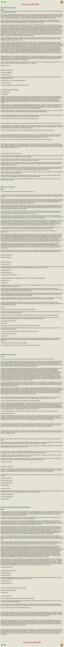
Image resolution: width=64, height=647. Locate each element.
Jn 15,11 (46, 564)
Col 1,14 (52, 247)
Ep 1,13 (39, 218)
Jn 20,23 (45, 11)
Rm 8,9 (7, 35)
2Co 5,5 (31, 212)
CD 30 (24, 370)
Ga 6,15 (30, 216)
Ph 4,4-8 (26, 225)
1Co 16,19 (23, 212)
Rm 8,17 (32, 222)
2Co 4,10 (3, 378)
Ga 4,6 (39, 212)
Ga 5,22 (58, 241)
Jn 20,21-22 (19, 33)
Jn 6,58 (50, 221)
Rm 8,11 (10, 212)
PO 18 (39, 374)
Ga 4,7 (35, 222)
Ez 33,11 (41, 22)
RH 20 (6, 48)
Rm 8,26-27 (59, 221)
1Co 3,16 (19, 212)
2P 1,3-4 (50, 216)
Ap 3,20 (34, 213)
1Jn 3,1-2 (26, 221)
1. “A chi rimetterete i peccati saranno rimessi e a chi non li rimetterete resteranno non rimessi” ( (22, 10)
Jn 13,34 (16, 222)
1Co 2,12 (14, 212)
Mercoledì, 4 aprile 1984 (8, 187)
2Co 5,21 (36, 26)
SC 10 (16, 523)
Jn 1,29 (27, 247)
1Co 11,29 (39, 561)
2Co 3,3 (28, 212)
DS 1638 (38, 527)
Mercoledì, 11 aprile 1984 (8, 354)
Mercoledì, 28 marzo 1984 (8, 7)
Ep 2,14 (17, 27)
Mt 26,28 (39, 524)
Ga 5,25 (32, 191)
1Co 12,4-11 (11, 222)
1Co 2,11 (60, 206)
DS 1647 (50, 544)
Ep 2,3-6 (16, 207)
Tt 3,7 (39, 222)
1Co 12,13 (29, 218)
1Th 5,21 (53, 225)
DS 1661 (54, 544)
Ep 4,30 (43, 218)
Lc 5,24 (24, 34)
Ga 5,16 (30, 238)
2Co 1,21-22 (34, 218)
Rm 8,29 (34, 206)
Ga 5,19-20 (48, 240)
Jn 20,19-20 (32, 63)
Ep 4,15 (51, 359)
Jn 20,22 (55, 34)
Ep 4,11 (39, 406)
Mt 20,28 (45, 247)
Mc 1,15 (18, 549)
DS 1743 (26, 530)
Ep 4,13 (54, 397)
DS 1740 (44, 527)
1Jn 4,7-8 (31, 221)
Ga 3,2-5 (35, 212)
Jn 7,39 (44, 34)
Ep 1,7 (48, 247)
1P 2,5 (40, 555)
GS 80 (47, 169)
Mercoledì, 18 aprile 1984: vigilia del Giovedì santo (15, 507)
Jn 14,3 (31, 213)
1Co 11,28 (40, 511)
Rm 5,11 (4, 27)
